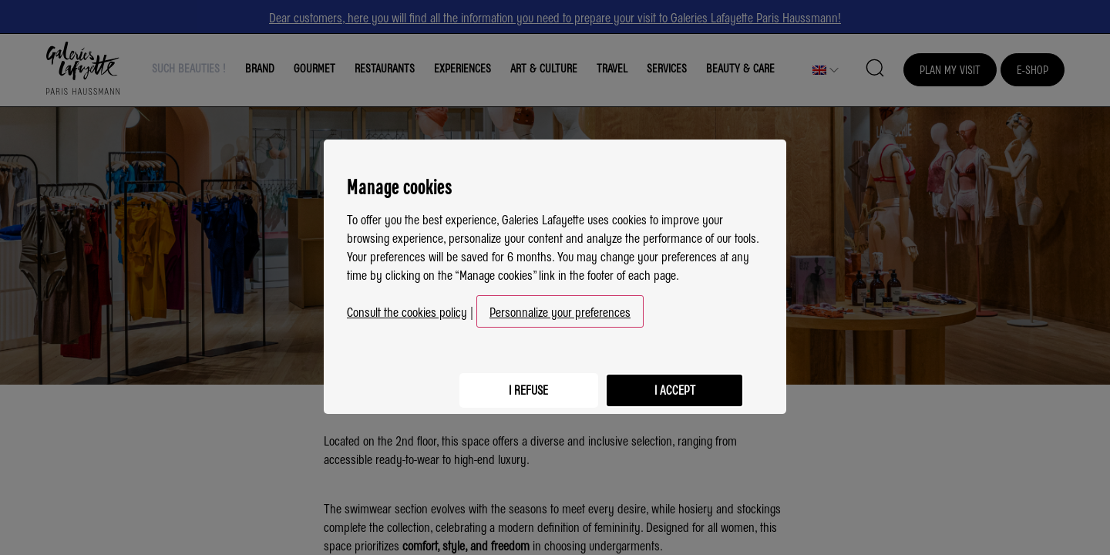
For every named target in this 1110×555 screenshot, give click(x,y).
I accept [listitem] (670, 380)
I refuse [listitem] (517, 380)
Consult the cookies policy (407, 305)
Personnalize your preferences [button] (560, 305)
